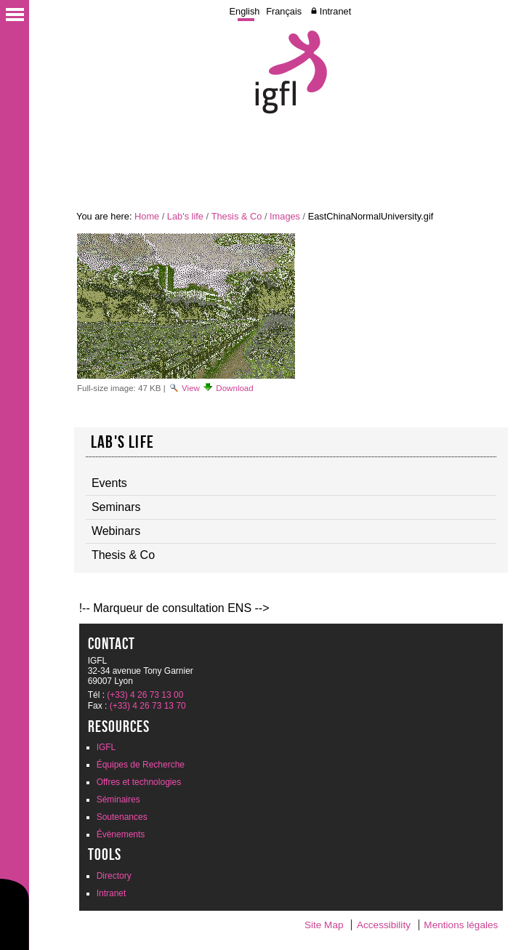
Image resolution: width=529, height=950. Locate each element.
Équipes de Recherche (141, 765)
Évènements (121, 834)
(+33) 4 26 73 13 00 (145, 695)
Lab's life (185, 216)
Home (146, 216)
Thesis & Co (236, 216)
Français (284, 11)
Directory (114, 876)
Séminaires (118, 799)
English (244, 11)
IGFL (106, 747)
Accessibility (384, 924)
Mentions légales (461, 924)
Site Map (324, 924)
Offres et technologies (139, 782)
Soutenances (122, 817)
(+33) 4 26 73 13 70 (148, 706)
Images (285, 216)
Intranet (335, 11)
